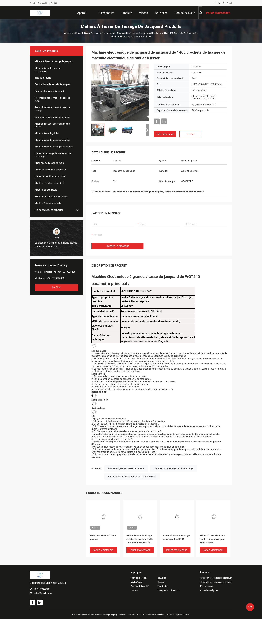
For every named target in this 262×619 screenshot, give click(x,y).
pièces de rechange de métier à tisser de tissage (53, 155)
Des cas (160, 582)
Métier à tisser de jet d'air (47, 133)
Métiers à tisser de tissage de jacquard (94, 33)
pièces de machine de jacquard (50, 176)
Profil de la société (139, 578)
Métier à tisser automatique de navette (54, 146)
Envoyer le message (117, 246)
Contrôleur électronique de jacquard (52, 117)
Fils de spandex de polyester (49, 210)
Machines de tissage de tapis (49, 163)
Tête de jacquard (43, 77)
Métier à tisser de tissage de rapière (52, 140)
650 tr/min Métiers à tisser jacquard (103, 537)
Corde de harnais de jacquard (49, 91)
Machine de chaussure (46, 190)
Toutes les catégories (209, 590)
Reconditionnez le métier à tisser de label (52, 99)
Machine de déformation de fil (49, 183)
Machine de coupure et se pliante (51, 196)
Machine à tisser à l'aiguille (48, 203)
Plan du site (162, 586)
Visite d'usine (136, 582)
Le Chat (56, 287)
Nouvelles (161, 578)
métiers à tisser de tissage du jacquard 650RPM (132, 476)
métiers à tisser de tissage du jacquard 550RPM (176, 537)
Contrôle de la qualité (140, 586)
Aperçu (67, 33)
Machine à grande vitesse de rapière (126, 468)
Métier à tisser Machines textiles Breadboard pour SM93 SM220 (212, 539)
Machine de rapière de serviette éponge (173, 468)
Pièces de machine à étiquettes (50, 169)
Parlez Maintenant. (165, 134)
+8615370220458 (66, 272)
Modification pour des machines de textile (52, 125)
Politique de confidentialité (168, 590)
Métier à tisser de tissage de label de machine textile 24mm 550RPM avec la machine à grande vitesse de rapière (139, 539)
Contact (134, 590)
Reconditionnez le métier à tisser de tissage (52, 109)
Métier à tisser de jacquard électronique (48, 69)
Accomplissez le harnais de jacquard (53, 84)
